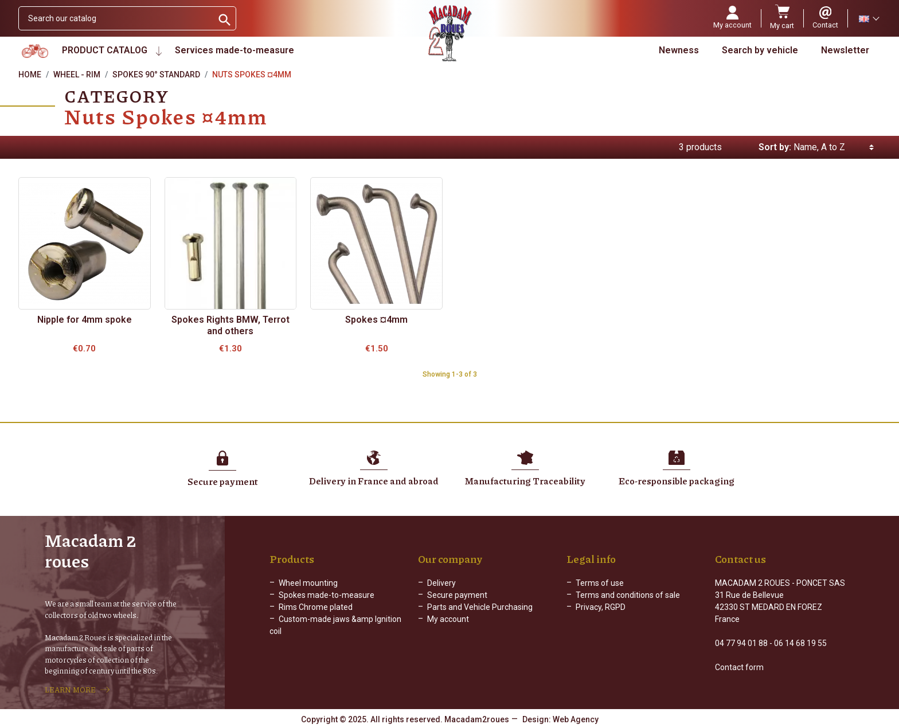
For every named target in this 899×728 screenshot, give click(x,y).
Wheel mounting (308, 583)
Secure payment (457, 595)
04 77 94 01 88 (741, 643)
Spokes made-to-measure (326, 595)
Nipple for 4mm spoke (84, 319)
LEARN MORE (70, 689)
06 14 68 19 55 (800, 643)
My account (448, 619)
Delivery (441, 583)
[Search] (115, 18)
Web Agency (576, 719)
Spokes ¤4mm (376, 319)
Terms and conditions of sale (628, 595)
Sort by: (775, 147)
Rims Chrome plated (316, 607)
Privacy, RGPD (601, 607)
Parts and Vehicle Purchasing (480, 607)
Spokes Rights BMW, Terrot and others (230, 325)
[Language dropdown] (869, 18)
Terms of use (600, 583)
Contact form (739, 667)
